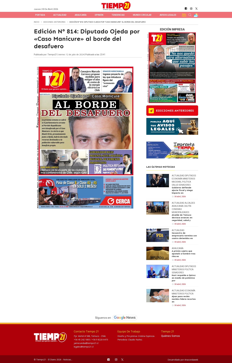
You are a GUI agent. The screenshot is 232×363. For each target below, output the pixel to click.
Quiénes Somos (170, 335)
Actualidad (59, 15)
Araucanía (80, 15)
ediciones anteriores (175, 110)
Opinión (99, 15)
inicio (36, 22)
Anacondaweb (191, 359)
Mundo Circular (142, 15)
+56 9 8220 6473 (100, 339)
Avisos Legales (168, 15)
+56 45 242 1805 (82, 339)
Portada (40, 15)
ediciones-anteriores (55, 22)
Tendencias (118, 15)
